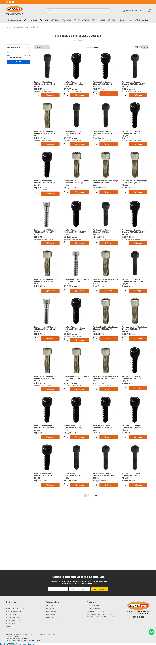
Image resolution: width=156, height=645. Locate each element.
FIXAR (44, 20)
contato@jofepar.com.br (95, 611)
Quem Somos (11, 605)
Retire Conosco (11, 623)
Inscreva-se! (99, 589)
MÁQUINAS (141, 20)
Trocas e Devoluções (13, 611)
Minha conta (50, 608)
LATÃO (66, 20)
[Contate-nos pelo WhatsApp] (151, 632)
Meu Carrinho (51, 614)
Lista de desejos (52, 617)
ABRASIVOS (125, 20)
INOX (55, 20)
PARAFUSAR (30, 20)
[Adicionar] (35, 94)
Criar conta (50, 605)
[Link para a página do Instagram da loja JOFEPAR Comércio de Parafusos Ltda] (7, 2)
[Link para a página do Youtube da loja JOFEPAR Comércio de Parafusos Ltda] (13, 2)
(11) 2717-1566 (93, 605)
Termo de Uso (11, 614)
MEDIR (112, 20)
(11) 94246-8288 (93, 608)
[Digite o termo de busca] (75, 11)
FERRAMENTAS (81, 20)
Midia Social (10, 626)
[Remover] (35, 96)
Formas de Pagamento (14, 617)
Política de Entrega (13, 620)
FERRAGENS (98, 20)
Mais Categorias (14, 20)
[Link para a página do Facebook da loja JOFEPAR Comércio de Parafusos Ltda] (10, 2)
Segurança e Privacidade (15, 608)
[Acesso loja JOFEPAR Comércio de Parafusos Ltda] (133, 10)
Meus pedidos (51, 611)
